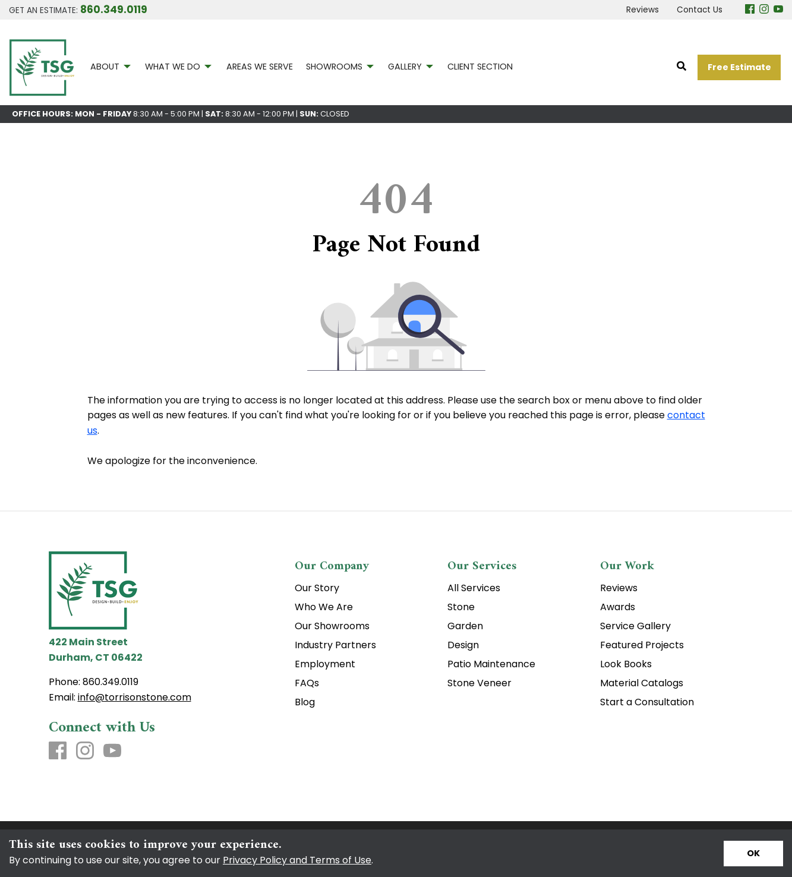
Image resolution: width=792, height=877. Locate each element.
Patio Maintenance (491, 664)
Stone (461, 607)
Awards (617, 607)
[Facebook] (750, 9)
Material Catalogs (641, 683)
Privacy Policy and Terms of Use (297, 860)
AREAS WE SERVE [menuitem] (259, 66)
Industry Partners (335, 645)
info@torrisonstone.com (134, 697)
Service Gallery (635, 626)
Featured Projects (642, 645)
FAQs (307, 683)
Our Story (317, 588)
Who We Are (324, 607)
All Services (473, 588)
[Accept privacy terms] (753, 853)
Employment (325, 664)
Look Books (626, 664)
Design (463, 645)
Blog (305, 702)
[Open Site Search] (681, 66)
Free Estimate (739, 67)
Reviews (619, 588)
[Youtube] (778, 9)
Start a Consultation (647, 702)
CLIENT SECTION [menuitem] (480, 66)
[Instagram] (764, 9)
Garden (465, 626)
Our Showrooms (332, 626)
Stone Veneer (479, 683)
